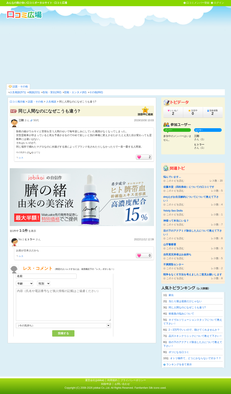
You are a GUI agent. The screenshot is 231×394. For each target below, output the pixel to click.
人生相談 (51, 101)
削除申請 (106, 384)
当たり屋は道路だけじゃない (185, 301)
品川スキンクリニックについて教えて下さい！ (195, 335)
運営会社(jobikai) (95, 380)
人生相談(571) (18, 92)
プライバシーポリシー (133, 380)
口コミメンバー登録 (197, 2)
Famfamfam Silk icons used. (150, 387)
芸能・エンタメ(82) (75, 92)
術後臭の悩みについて (181, 313)
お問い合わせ (122, 384)
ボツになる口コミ (179, 352)
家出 (171, 295)
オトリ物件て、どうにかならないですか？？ (195, 358)
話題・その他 (18, 86)
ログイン (219, 2)
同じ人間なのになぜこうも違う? (187, 307)
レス (21, 157)
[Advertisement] (115, 51)
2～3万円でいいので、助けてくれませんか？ (194, 329)
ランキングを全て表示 (179, 364)
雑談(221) (34, 92)
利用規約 (112, 380)
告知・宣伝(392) (52, 92)
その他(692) (96, 92)
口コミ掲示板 (17, 101)
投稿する (63, 333)
